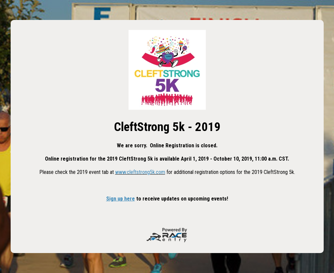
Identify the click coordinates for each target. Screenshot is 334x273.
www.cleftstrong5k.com (140, 172)
